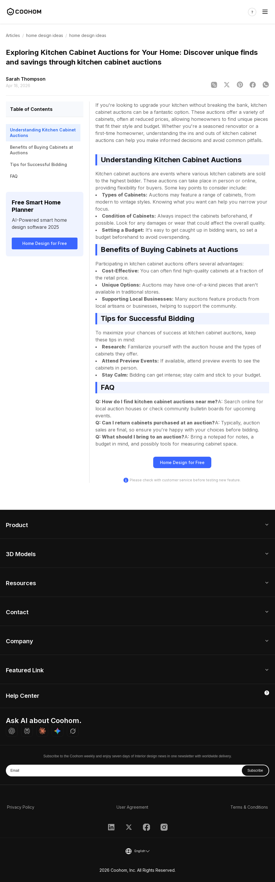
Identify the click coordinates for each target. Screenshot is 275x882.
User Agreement (132, 807)
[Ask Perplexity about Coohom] (27, 731)
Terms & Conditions (249, 807)
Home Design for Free (44, 243)
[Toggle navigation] (265, 12)
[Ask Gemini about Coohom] (57, 731)
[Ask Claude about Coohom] (42, 731)
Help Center (22, 695)
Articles (13, 35)
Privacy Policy (20, 807)
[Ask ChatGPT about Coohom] (12, 731)
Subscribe (255, 770)
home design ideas (44, 35)
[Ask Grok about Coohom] (73, 731)
